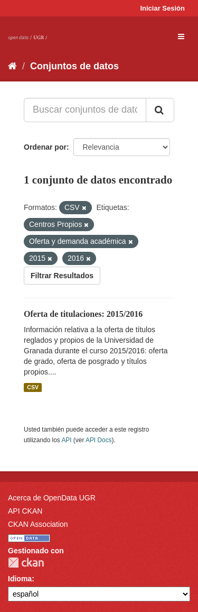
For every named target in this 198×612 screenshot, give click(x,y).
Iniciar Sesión (162, 8)
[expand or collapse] (181, 36)
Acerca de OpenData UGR (52, 498)
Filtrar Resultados (62, 275)
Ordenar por (45, 147)
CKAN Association (38, 524)
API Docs (99, 440)
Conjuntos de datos (74, 66)
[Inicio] (12, 66)
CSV (33, 387)
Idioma (20, 578)
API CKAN (25, 511)
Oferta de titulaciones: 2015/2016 (83, 313)
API (66, 440)
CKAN (26, 562)
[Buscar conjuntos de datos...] (85, 110)
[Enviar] (160, 110)
